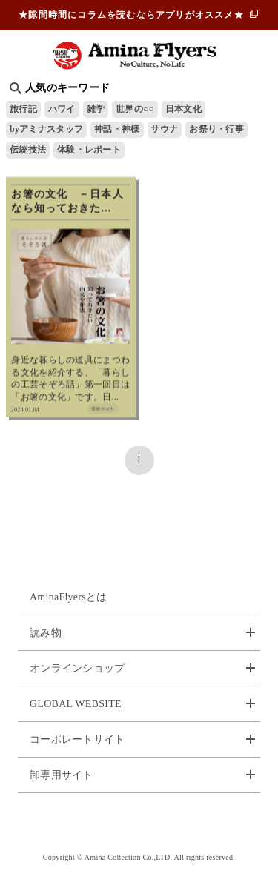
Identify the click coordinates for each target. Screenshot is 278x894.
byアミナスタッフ (46, 129)
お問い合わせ (139, 822)
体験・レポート (89, 150)
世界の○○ (135, 109)
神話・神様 (116, 129)
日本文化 (183, 109)
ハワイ (62, 109)
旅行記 (23, 109)
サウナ (164, 129)
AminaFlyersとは (68, 597)
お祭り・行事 (216, 129)
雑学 (96, 109)
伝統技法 (28, 150)
